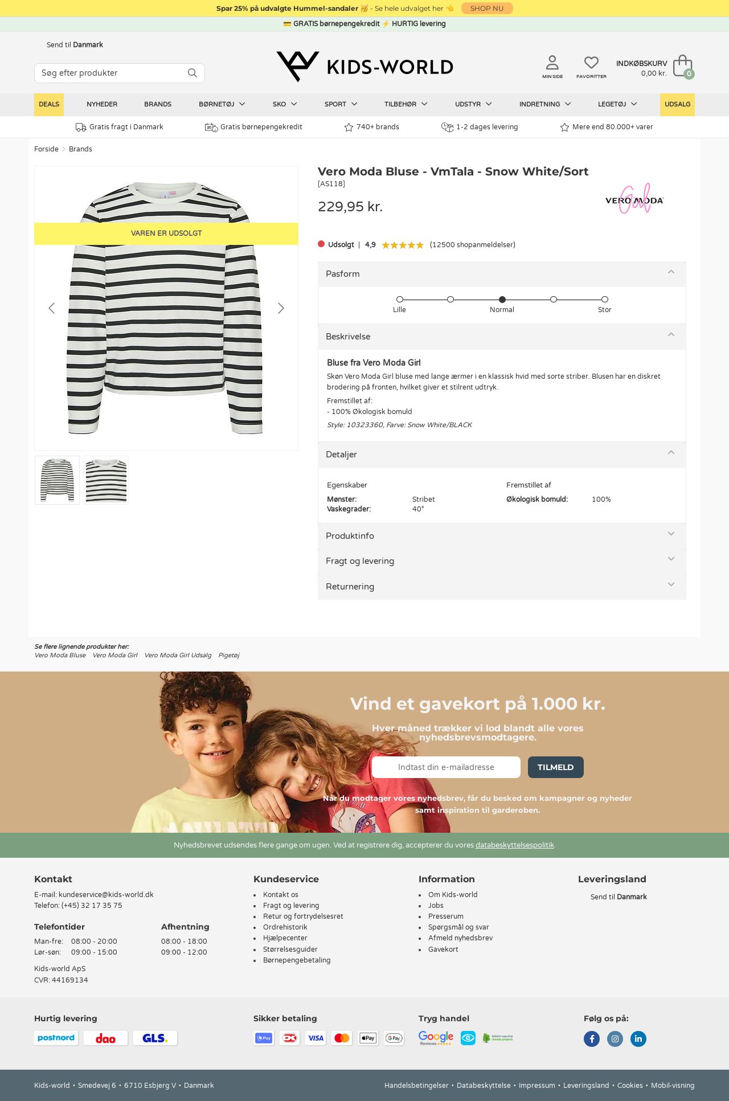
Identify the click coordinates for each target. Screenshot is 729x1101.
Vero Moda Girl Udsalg (177, 655)
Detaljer (341, 454)
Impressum (537, 1086)
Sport (341, 104)
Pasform (343, 274)
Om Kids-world (453, 895)
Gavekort (443, 949)
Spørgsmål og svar (458, 927)
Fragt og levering (360, 561)
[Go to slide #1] (57, 480)
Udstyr (473, 104)
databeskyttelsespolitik (515, 845)
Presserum (446, 916)
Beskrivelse (348, 336)
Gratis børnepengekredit (253, 127)
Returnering (350, 587)
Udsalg (677, 104)
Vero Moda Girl (114, 655)
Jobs (436, 906)
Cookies (630, 1086)
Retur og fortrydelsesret (303, 916)
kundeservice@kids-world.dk (106, 895)
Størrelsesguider (290, 949)
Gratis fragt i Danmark (119, 127)
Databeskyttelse (484, 1086)
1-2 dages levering (479, 127)
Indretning (545, 104)
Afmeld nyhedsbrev (460, 938)
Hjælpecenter (285, 938)
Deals (49, 104)
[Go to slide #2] (106, 480)
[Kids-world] (364, 66)
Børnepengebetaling (297, 960)
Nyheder (102, 104)
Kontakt (53, 879)
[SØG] (192, 73)
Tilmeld (556, 767)
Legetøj (617, 104)
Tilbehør (406, 104)
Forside (46, 149)
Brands (157, 104)
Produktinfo (350, 536)
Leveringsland (586, 1086)
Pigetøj (228, 655)
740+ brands (371, 127)
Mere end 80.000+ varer (606, 127)
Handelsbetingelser (416, 1086)
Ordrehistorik (285, 927)
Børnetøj (222, 104)
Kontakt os (280, 895)
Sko (285, 104)
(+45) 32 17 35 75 (92, 906)
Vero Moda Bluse (59, 655)
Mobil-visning (673, 1086)
